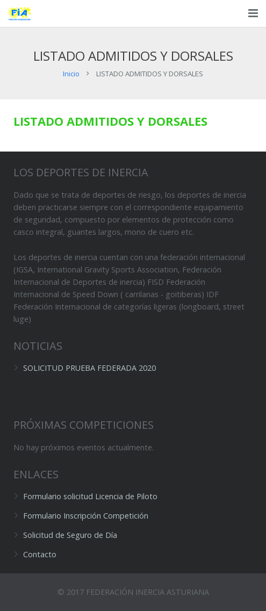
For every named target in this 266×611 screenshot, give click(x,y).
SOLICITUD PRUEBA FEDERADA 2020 (89, 368)
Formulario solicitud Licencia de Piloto (90, 496)
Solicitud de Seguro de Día (70, 535)
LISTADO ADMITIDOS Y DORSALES (110, 121)
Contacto (39, 554)
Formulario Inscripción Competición (85, 516)
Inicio (71, 73)
